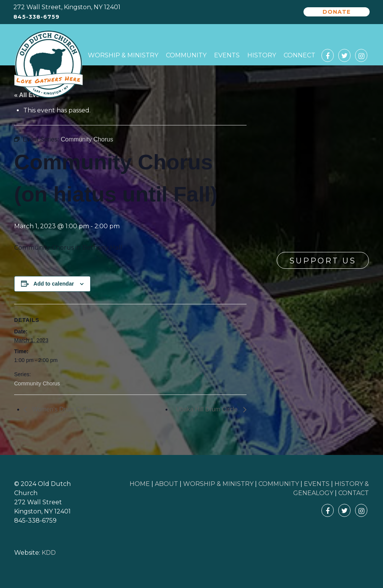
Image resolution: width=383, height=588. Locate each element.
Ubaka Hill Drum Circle (207, 409)
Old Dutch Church (48, 64)
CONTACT (353, 493)
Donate (337, 11)
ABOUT (166, 483)
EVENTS (316, 483)
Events (227, 55)
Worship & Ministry (123, 55)
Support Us (322, 260)
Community (186, 55)
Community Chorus (37, 383)
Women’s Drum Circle (61, 409)
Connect (299, 55)
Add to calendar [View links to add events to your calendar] (54, 284)
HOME (140, 483)
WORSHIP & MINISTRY (218, 483)
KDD (49, 552)
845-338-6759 (36, 17)
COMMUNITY (278, 483)
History (261, 55)
